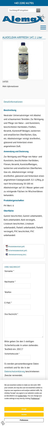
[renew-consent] (3, 423)
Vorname (9, 271)
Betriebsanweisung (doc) (17, 254)
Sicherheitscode (12, 353)
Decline (23, 415)
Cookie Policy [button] (22, 396)
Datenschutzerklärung (14, 371)
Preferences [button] (35, 398)
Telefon (7, 292)
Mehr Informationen (10, 86)
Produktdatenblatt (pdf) (16, 246)
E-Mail (8, 302)
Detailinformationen (13, 101)
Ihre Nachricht (11, 314)
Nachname (10, 281)
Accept (24, 409)
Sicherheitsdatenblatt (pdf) (17, 250)
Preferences (24, 420)
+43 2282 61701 (24, 3)
